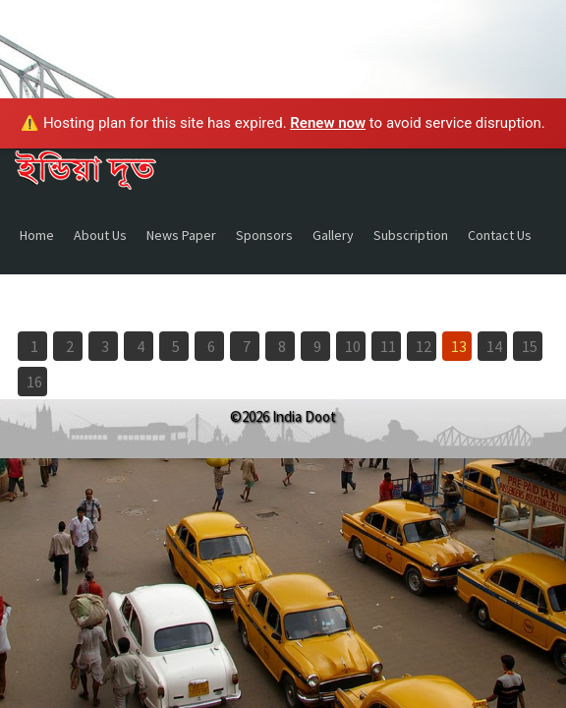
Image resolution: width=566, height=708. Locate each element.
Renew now (328, 123)
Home (37, 235)
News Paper (181, 235)
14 (494, 346)
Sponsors (264, 235)
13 (459, 346)
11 (388, 346)
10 (353, 346)
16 (34, 381)
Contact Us (500, 235)
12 (423, 346)
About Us (100, 235)
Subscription (410, 235)
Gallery (333, 235)
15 (530, 346)
